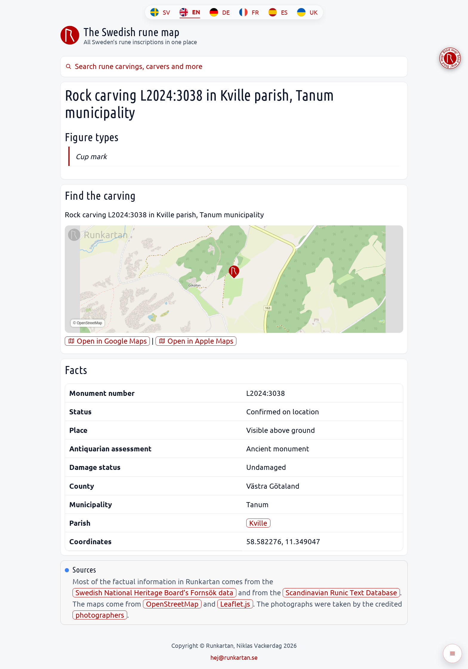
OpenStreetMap (172, 603)
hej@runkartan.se (234, 657)
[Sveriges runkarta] (69, 35)
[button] (234, 272)
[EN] (190, 12)
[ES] (278, 12)
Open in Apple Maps (195, 340)
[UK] (307, 12)
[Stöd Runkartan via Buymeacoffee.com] (450, 58)
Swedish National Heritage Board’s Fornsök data (154, 592)
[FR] (249, 12)
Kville (258, 523)
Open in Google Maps (107, 340)
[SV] (160, 12)
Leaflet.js (235, 603)
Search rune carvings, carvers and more (133, 66)
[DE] (219, 12)
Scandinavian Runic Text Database (341, 592)
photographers (100, 614)
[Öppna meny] (452, 653)
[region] (234, 279)
